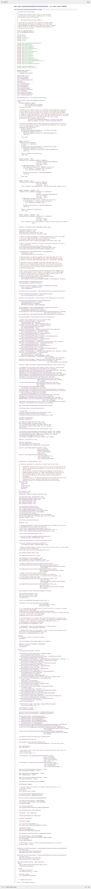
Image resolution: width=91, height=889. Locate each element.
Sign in (88, 2)
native (59, 6)
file (40, 9)
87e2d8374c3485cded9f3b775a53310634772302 (35, 6)
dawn (15, 6)
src (51, 6)
